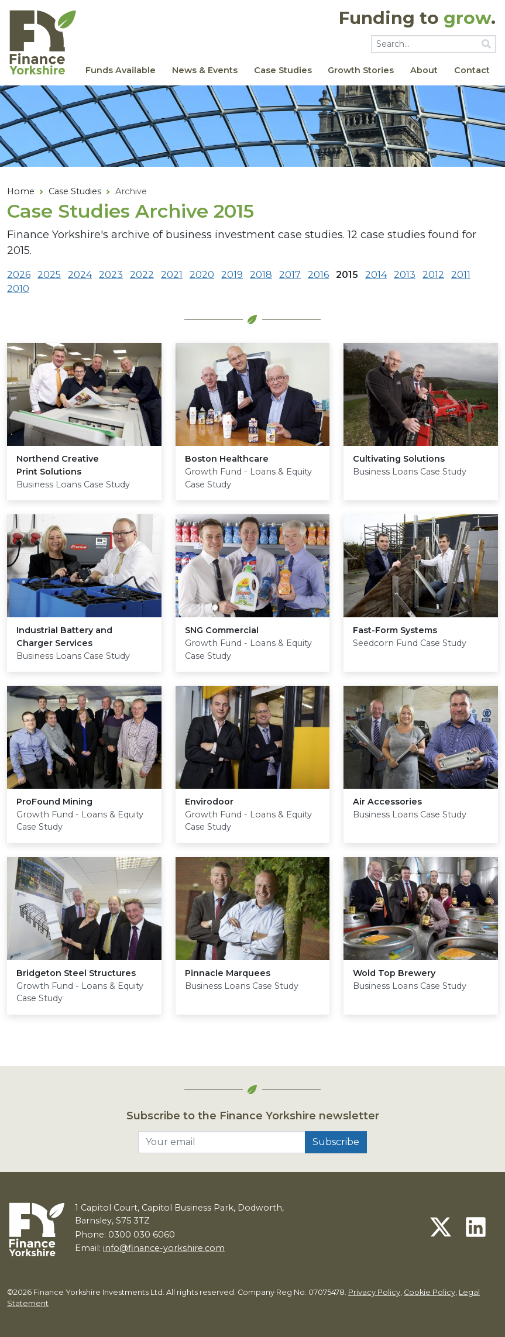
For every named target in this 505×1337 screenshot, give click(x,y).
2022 (142, 274)
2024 (80, 274)
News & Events (205, 70)
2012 (433, 274)
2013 (404, 274)
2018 (261, 274)
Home (21, 191)
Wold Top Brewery (394, 973)
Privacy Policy (374, 1292)
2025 (49, 274)
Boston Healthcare (227, 458)
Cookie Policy (429, 1292)
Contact (472, 70)
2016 (318, 274)
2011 (460, 274)
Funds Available (120, 70)
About (424, 70)
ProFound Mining (54, 801)
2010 (18, 288)
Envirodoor (209, 801)
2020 (202, 274)
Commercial (222, 630)
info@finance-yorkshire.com (164, 1248)
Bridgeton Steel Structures (76, 973)
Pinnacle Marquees (227, 973)
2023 (111, 274)
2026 (18, 274)
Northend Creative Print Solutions (57, 465)
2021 (172, 274)
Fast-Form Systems (395, 630)
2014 (376, 274)
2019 (232, 274)
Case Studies (283, 70)
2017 (290, 274)
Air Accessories (387, 801)
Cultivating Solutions (399, 458)
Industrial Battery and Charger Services (64, 636)
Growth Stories (361, 70)
